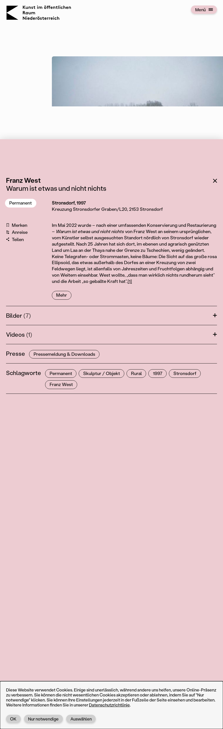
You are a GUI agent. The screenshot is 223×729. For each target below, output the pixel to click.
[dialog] (111, 705)
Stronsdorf (184, 373)
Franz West (61, 384)
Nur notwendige (43, 718)
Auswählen (81, 718)
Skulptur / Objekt (101, 373)
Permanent (20, 203)
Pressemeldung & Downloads (64, 354)
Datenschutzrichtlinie (109, 704)
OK (13, 718)
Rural (136, 373)
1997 (157, 373)
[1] (130, 281)
